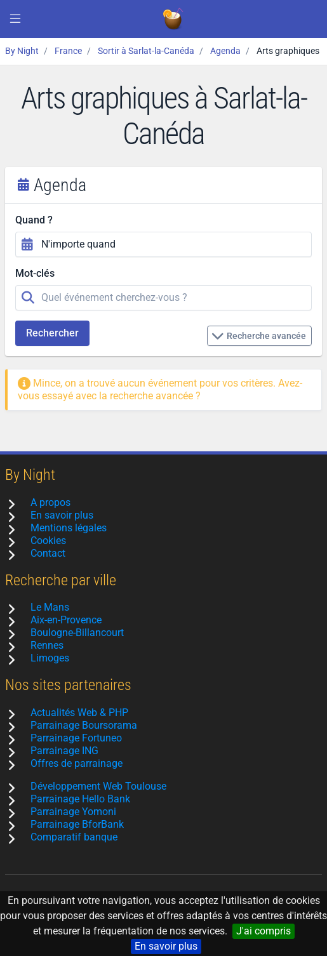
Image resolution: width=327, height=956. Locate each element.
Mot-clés (35, 273)
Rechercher (52, 333)
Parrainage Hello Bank (80, 799)
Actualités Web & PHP (79, 713)
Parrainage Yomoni (73, 812)
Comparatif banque (73, 837)
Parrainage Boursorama (83, 725)
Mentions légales (68, 528)
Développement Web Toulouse (98, 786)
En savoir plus (166, 946)
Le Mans (49, 607)
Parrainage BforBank (77, 824)
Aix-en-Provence (66, 620)
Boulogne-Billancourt (77, 633)
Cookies (48, 540)
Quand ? (34, 220)
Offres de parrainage (76, 763)
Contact (47, 553)
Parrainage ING (64, 751)
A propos (50, 502)
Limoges (49, 658)
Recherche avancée (258, 335)
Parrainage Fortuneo (76, 738)
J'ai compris (263, 931)
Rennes (46, 645)
